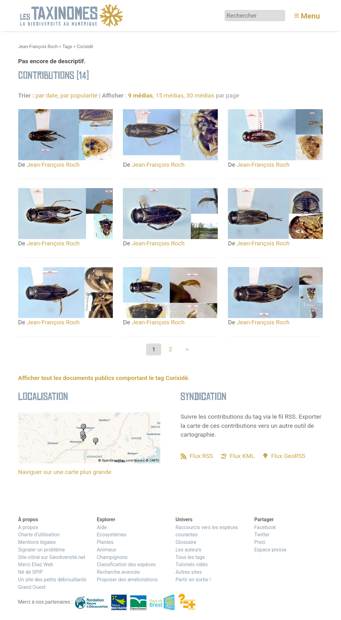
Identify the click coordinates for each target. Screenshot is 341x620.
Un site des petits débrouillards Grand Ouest (52, 583)
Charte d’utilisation (39, 535)
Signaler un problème (41, 550)
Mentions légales (37, 542)
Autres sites (188, 572)
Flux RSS (201, 456)
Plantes (105, 542)
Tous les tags (190, 557)
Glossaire (185, 542)
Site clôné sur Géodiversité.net (51, 557)
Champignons (112, 557)
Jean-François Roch (38, 46)
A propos (28, 527)
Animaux (106, 550)
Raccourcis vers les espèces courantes (206, 531)
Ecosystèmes (111, 535)
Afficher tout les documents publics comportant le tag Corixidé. (104, 378)
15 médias (170, 95)
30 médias (200, 95)
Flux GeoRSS (288, 456)
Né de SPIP (30, 572)
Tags (67, 46)
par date (47, 95)
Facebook (265, 527)
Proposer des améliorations (127, 580)
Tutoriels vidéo (191, 564)
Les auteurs (188, 550)
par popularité (78, 95)
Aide (102, 527)
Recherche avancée (118, 572)
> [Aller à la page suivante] (187, 349)
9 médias (140, 95)
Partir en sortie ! (193, 580)
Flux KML (242, 456)
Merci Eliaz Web (35, 564)
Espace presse (270, 550)
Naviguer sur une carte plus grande (65, 472)
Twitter (262, 535)
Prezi (259, 542)
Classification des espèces (126, 564)
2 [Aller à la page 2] (170, 349)
